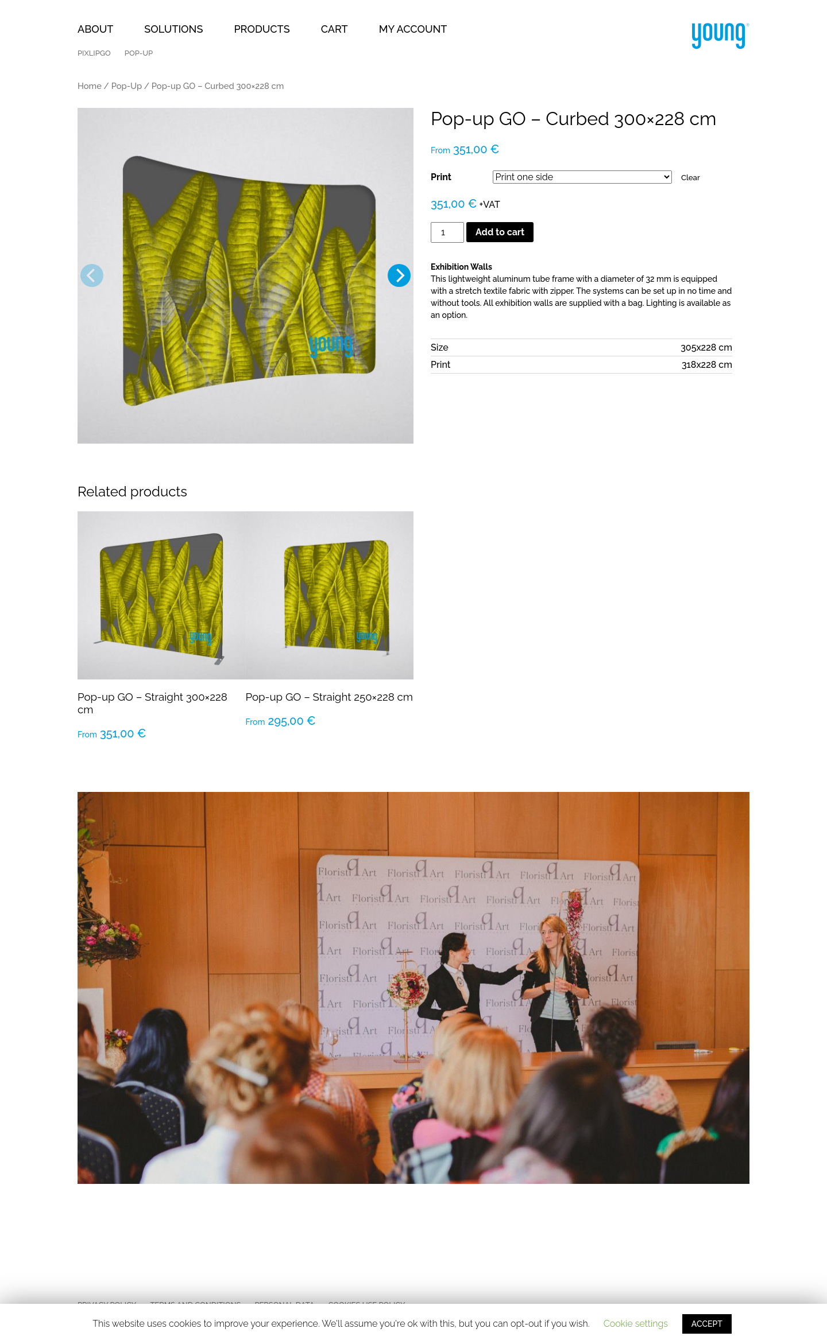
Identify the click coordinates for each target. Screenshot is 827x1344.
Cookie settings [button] (636, 1323)
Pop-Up (139, 53)
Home (90, 86)
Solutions (173, 29)
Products (261, 29)
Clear (690, 177)
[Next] (399, 275)
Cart (334, 29)
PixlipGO (94, 53)
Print (441, 177)
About (95, 29)
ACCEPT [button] (706, 1324)
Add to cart (500, 232)
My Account (413, 29)
